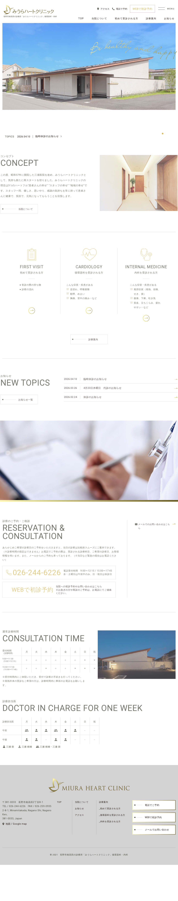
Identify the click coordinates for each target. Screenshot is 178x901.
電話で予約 (121, 9)
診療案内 (151, 18)
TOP (81, 18)
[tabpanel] (89, 66)
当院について (99, 18)
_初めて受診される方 (110, 808)
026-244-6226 (37, 577)
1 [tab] (162, 133)
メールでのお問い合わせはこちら (154, 531)
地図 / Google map (16, 824)
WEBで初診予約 (142, 8)
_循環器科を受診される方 (112, 815)
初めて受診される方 (126, 18)
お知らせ (169, 18)
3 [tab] (170, 133)
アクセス (105, 9)
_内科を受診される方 (110, 821)
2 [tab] (166, 133)
